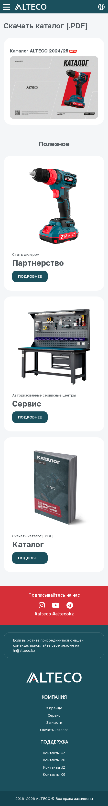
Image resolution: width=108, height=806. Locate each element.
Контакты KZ (54, 753)
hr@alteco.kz (24, 650)
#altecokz (63, 613)
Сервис (54, 715)
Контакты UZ (54, 767)
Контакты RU (54, 760)
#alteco (42, 613)
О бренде (54, 708)
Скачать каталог (54, 730)
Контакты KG (54, 774)
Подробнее (30, 276)
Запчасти (54, 722)
